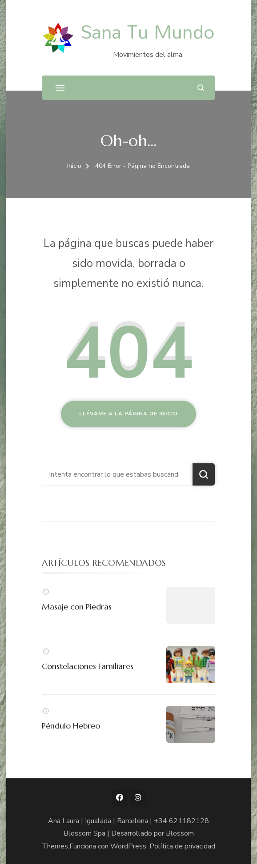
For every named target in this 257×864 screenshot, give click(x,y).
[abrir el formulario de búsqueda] (201, 88)
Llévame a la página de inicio (128, 413)
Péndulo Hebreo (71, 726)
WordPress (128, 846)
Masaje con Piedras (77, 606)
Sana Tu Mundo (147, 31)
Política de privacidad (182, 846)
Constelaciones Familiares (87, 666)
